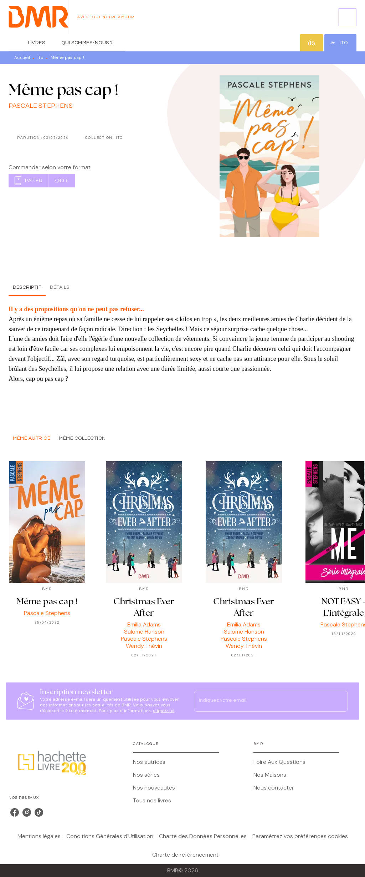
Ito (40, 57)
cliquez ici (163, 711)
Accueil (22, 57)
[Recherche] (347, 17)
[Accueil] (38, 17)
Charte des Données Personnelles (203, 836)
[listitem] (15, 812)
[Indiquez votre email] (262, 701)
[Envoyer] (339, 701)
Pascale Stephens (41, 105)
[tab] (16, 42)
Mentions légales (39, 836)
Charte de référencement (185, 854)
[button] (42, 180)
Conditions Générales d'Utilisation (109, 836)
